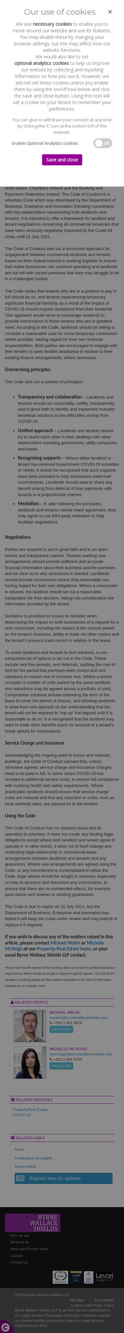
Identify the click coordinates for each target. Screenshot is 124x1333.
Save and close (62, 160)
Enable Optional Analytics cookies (45, 143)
